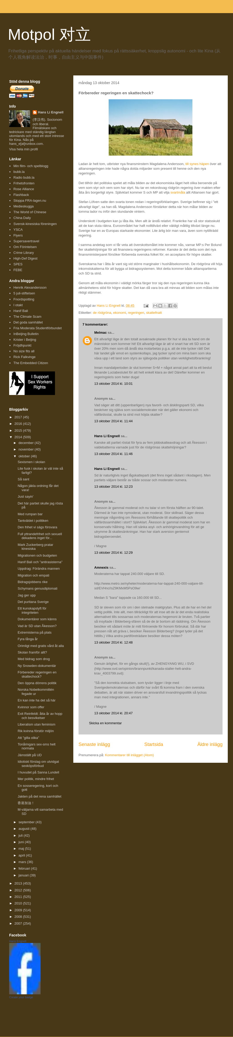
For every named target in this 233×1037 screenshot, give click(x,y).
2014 (18, 437)
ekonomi (119, 313)
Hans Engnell (17, 941)
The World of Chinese (29, 212)
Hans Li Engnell (107, 436)
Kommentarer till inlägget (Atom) (129, 755)
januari (24, 875)
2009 (18, 910)
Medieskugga (23, 206)
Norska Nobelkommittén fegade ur (36, 692)
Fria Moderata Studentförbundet (37, 328)
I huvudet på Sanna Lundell (38, 772)
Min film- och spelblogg (30, 166)
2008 (18, 917)
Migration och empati (33, 575)
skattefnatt (154, 313)
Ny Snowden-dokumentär (37, 666)
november (27, 449)
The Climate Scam (27, 317)
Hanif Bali (20, 311)
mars (23, 862)
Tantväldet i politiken (33, 521)
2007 (18, 923)
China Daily (22, 218)
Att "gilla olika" (28, 738)
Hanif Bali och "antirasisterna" (40, 562)
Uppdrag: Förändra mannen (38, 568)
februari (25, 868)
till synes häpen (197, 164)
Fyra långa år (28, 639)
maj (22, 849)
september (27, 822)
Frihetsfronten (23, 183)
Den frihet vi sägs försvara (37, 527)
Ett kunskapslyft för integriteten (32, 610)
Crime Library (23, 253)
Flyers (18, 235)
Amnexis (101, 567)
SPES (18, 264)
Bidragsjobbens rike (32, 582)
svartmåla (177, 192)
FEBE (17, 270)
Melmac (100, 332)
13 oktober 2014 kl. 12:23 (113, 487)
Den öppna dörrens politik (37, 683)
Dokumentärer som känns (37, 619)
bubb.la (19, 172)
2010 (18, 903)
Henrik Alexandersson (29, 287)
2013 (18, 883)
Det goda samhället (28, 322)
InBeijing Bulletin (25, 334)
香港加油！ (26, 803)
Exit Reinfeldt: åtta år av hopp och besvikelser (40, 716)
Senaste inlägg (94, 744)
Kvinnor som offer (31, 707)
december (27, 443)
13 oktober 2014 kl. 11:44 (113, 421)
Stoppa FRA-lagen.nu (29, 200)
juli (21, 835)
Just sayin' (25, 496)
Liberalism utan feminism (36, 724)
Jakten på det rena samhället (39, 796)
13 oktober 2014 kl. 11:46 (113, 454)
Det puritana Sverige (33, 602)
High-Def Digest (25, 258)
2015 (18, 430)
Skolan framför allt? (32, 652)
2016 (18, 424)
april (22, 855)
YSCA (18, 230)
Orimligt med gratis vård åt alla (41, 646)
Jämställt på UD (30, 755)
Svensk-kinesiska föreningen (35, 224)
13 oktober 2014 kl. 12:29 (113, 553)
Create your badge (21, 997)
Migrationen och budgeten (37, 555)
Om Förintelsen (25, 247)
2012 (18, 890)
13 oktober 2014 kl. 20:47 (113, 713)
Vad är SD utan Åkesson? (37, 626)
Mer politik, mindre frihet (36, 779)
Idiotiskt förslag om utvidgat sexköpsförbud (38, 764)
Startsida (153, 744)
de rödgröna (102, 313)
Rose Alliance (23, 189)
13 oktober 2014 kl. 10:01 (113, 384)
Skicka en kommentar (105, 723)
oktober (25, 456)
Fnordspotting (23, 299)
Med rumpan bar (30, 514)
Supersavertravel (26, 241)
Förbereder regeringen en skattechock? (37, 674)
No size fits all (23, 351)
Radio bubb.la (23, 177)
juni (22, 842)
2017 (18, 417)
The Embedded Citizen (30, 363)
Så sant (23, 479)
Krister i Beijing (24, 340)
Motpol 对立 (49, 34)
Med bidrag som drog (34, 659)
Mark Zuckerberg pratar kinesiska (35, 547)
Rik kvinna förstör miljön (36, 731)
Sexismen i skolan (31, 462)
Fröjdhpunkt (22, 345)
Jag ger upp (27, 595)
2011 (18, 897)
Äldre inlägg (210, 744)
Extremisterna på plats (34, 632)
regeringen (136, 313)
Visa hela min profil (23, 149)
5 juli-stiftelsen (24, 293)
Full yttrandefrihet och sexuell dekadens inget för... (40, 536)
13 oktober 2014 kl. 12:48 (113, 642)
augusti (25, 829)
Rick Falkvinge (24, 357)
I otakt (18, 305)
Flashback (21, 195)
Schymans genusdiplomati (37, 588)
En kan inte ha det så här (37, 700)
